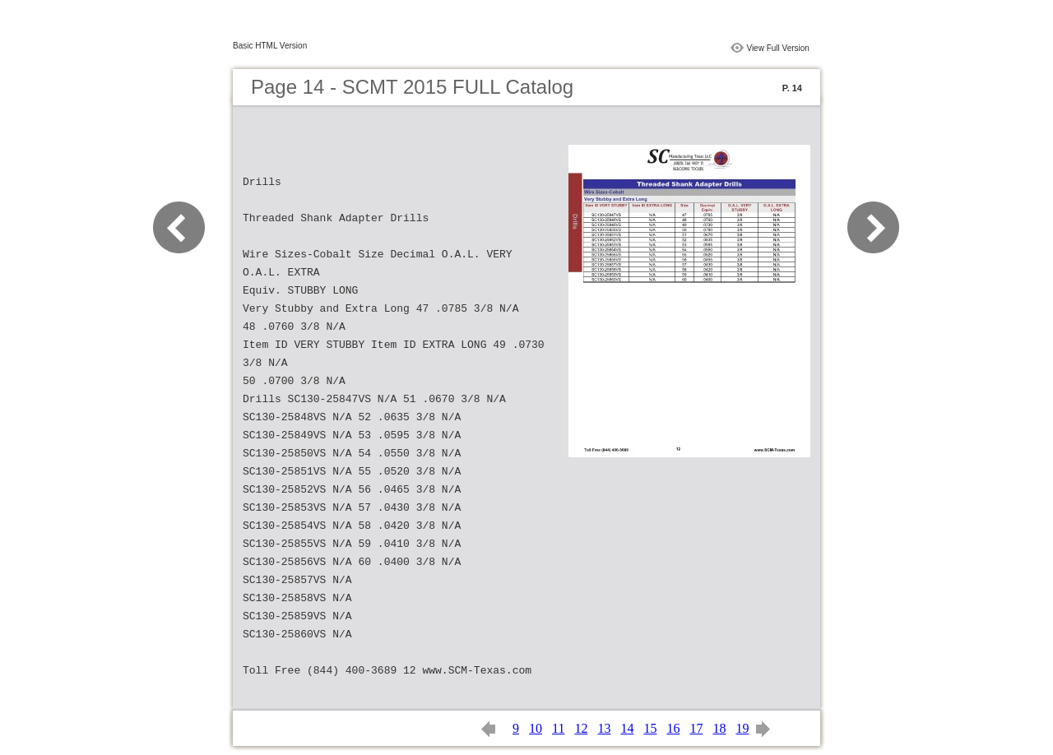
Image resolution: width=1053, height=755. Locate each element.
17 (696, 728)
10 (535, 728)
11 (558, 728)
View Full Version (777, 48)
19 (742, 728)
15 (649, 728)
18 (719, 728)
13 (603, 728)
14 (626, 728)
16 (673, 728)
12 (580, 728)
